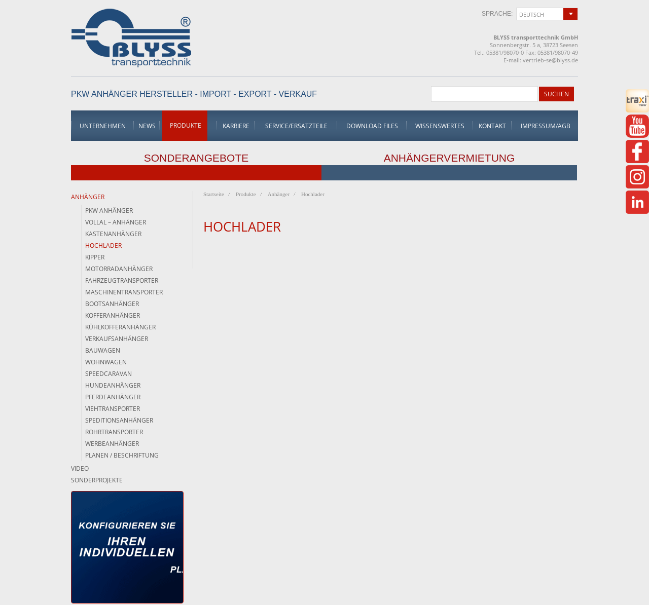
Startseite (213, 194)
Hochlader (103, 245)
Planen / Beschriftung (122, 455)
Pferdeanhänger (112, 397)
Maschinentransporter (124, 292)
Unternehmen (103, 126)
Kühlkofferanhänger (120, 327)
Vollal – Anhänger (115, 222)
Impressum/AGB (545, 126)
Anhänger (87, 197)
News (147, 126)
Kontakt (492, 126)
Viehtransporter (112, 408)
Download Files (372, 126)
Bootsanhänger (112, 303)
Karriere (236, 126)
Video (80, 468)
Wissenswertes (439, 126)
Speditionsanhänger (119, 420)
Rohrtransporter (114, 432)
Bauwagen (102, 350)
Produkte (185, 125)
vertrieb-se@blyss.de (550, 60)
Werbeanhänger (112, 443)
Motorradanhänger (119, 268)
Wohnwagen (106, 362)
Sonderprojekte (97, 480)
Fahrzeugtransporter (121, 280)
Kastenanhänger (113, 234)
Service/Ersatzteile (296, 126)
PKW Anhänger (109, 210)
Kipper (94, 257)
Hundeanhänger (112, 385)
